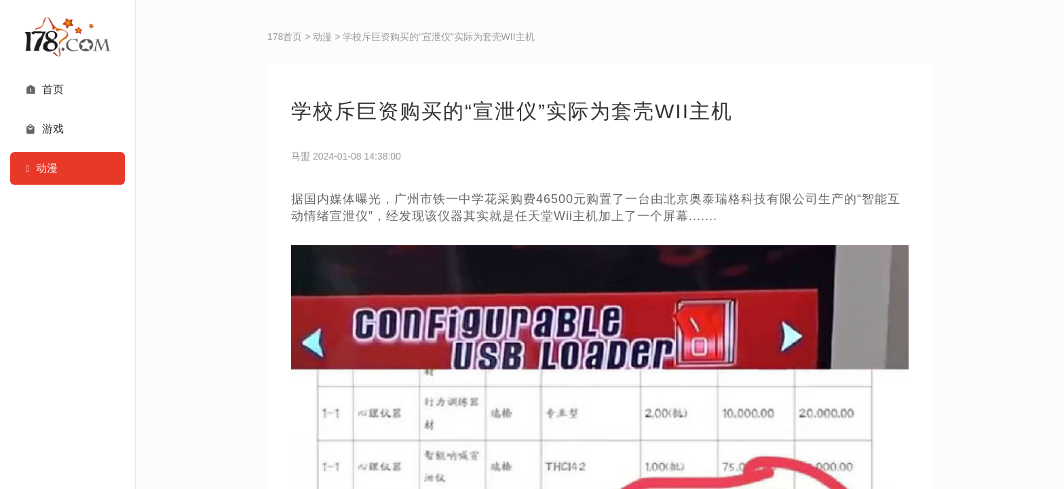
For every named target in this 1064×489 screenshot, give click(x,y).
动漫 (322, 36)
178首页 (284, 36)
